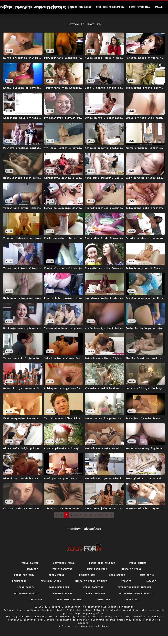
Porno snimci (138, 563)
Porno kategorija (139, 7)
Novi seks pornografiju (110, 7)
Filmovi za (69, 626)
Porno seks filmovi (102, 563)
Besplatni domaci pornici (136, 593)
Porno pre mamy (24, 575)
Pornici (126, 581)
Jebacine (32, 569)
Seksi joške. (25, 587)
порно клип (104, 599)
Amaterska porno (64, 563)
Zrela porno (56, 575)
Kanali (158, 7)
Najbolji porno (131, 569)
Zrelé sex (132, 599)
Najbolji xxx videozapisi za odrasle (39, 7)
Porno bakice (30, 563)
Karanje (151, 581)
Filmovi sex (87, 575)
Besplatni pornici (26, 593)
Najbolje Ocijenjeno (79, 7)
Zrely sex (35, 599)
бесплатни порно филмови (134, 587)
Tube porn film (97, 569)
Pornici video (62, 593)
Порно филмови (95, 593)
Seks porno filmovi (70, 599)
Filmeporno (19, 581)
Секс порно (146, 575)
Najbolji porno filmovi (91, 581)
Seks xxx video (51, 581)
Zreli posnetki (62, 569)
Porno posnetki (93, 587)
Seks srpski (117, 575)
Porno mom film (59, 587)
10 (105, 515)
